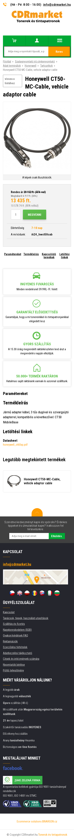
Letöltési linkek (64, 256)
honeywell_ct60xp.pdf (15, 444)
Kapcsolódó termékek (49, 256)
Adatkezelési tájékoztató (17, 653)
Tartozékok (46, 65)
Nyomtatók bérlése (14, 664)
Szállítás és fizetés (14, 624)
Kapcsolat (9, 612)
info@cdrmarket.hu (57, 5)
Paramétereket (12, 254)
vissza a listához (10, 81)
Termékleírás (31, 254)
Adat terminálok (12, 65)
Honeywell (30, 65)
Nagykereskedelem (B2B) (17, 630)
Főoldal (7, 61)
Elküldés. (57, 536)
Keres (59, 51)
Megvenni (34, 215)
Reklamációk (10, 641)
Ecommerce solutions (29, 821)
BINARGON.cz (49, 821)
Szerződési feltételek (15, 647)
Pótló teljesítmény (13, 670)
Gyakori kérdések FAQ (15, 635)
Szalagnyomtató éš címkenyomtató (35, 61)
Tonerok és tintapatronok (52, 834)
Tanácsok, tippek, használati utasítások (25, 618)
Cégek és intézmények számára (21, 659)
